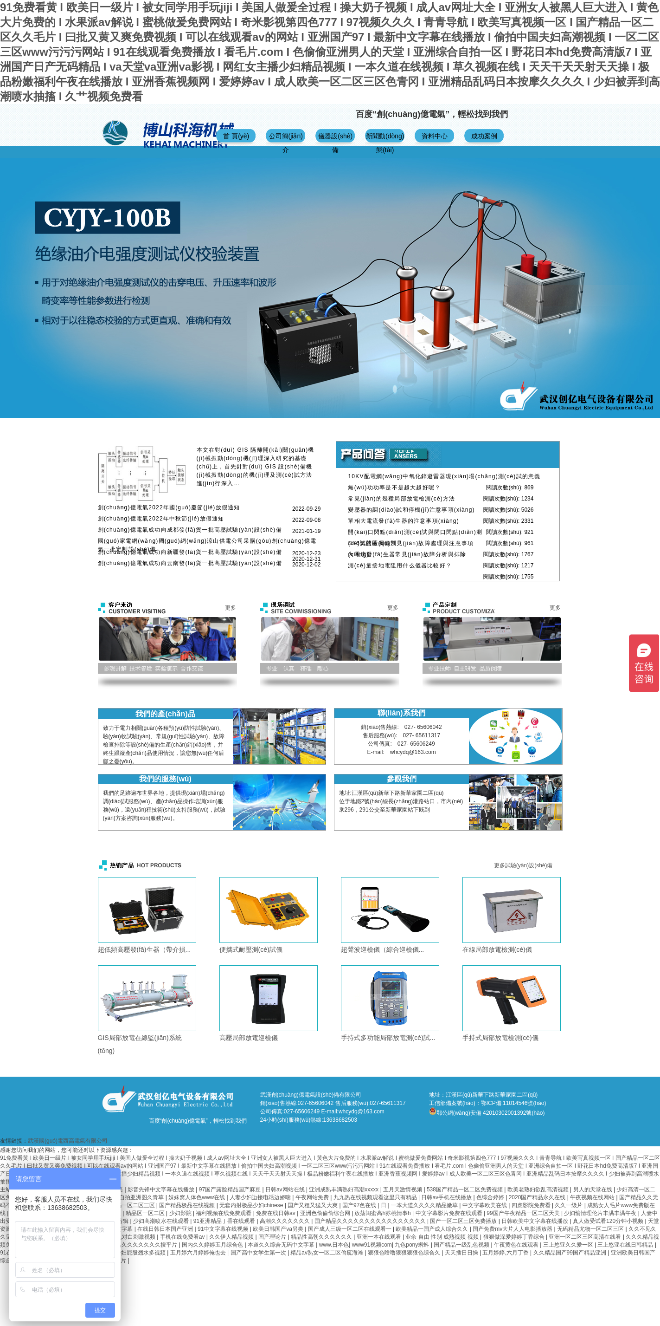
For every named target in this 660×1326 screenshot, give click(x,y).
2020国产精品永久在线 (538, 1197)
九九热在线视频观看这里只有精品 (375, 1197)
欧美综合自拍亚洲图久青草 (131, 1197)
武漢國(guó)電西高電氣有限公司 (68, 1141)
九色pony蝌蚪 (412, 1245)
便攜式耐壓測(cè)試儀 (250, 949)
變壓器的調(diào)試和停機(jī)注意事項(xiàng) (411, 510)
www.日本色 (334, 1245)
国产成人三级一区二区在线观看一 (350, 1229)
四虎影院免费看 (532, 1205)
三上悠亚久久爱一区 (569, 1245)
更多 (230, 607)
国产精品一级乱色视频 (462, 1245)
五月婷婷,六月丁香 (506, 1252)
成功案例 (484, 136)
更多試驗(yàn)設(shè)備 (523, 865)
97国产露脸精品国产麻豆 (231, 1189)
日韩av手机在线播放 (447, 1197)
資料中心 (435, 136)
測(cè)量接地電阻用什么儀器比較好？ (399, 565)
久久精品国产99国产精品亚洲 (570, 1252)
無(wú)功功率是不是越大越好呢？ (394, 487)
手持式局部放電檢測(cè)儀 (500, 1037)
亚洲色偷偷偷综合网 (326, 1213)
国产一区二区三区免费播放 (464, 1221)
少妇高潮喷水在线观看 (161, 1221)
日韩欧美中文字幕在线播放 (535, 1221)
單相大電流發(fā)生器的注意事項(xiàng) (403, 521)
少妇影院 (181, 1213)
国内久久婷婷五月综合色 (213, 1245)
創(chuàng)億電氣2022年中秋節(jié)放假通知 (161, 518)
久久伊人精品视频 (232, 1237)
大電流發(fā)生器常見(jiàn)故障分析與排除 (407, 554)
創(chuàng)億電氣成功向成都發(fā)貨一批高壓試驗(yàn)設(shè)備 (190, 529)
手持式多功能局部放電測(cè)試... (388, 1037)
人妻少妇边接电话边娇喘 (261, 1197)
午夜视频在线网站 (593, 1197)
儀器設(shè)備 (335, 140)
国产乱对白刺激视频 (131, 1237)
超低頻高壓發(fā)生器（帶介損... (144, 949)
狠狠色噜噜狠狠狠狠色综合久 (405, 1252)
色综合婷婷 (491, 1197)
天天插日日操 (462, 1252)
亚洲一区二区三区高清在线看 (585, 1237)
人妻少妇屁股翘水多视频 (135, 1252)
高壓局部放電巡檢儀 (248, 1037)
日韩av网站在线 (285, 1189)
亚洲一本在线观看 (380, 1237)
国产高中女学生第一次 (259, 1252)
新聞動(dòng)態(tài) (385, 140)
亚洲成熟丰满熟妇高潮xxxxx (344, 1189)
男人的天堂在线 (593, 1189)
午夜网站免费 (312, 1197)
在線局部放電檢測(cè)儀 (497, 949)
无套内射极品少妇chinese (252, 1205)
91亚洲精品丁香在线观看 (225, 1221)
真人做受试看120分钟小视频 (609, 1221)
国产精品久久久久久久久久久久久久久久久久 (370, 1221)
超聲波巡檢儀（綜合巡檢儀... (382, 949)
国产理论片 (273, 1237)
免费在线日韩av (276, 1213)
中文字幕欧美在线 (485, 1205)
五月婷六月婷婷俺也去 (198, 1252)
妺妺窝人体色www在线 (197, 1197)
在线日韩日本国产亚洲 (165, 1229)
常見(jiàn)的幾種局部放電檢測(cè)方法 (401, 498)
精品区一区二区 (146, 1213)
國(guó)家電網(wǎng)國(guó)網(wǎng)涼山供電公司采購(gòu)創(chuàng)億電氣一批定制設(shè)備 (207, 545)
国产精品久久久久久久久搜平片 (139, 1245)
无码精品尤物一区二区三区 (591, 1229)
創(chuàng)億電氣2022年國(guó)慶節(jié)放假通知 (169, 507)
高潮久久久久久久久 (285, 1221)
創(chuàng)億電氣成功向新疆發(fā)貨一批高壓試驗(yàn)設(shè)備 (190, 552)
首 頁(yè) (236, 136)
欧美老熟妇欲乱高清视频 (538, 1189)
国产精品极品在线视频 (187, 1205)
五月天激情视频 (403, 1189)
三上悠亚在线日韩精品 (625, 1245)
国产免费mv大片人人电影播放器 (513, 1229)
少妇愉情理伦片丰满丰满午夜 (601, 1213)
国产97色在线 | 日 (365, 1205)
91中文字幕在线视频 (224, 1229)
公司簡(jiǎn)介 (286, 140)
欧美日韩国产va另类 (279, 1229)
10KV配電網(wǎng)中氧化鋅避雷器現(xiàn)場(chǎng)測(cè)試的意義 (444, 476)
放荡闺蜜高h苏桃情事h (383, 1213)
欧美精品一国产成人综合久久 (432, 1229)
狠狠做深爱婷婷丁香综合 (514, 1237)
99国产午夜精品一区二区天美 (524, 1213)
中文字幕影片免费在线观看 (450, 1213)
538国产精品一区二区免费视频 (465, 1189)
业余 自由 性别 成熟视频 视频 (442, 1237)
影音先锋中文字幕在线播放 (162, 1189)
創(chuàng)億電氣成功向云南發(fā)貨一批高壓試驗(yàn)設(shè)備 (190, 563)
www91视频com (372, 1245)
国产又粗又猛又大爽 (313, 1205)
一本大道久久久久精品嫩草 (425, 1205)
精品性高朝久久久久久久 (322, 1237)
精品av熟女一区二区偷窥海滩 (327, 1252)
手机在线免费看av (183, 1237)
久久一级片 (569, 1205)
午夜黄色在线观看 (517, 1245)
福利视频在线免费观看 (224, 1213)
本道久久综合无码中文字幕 (282, 1245)
